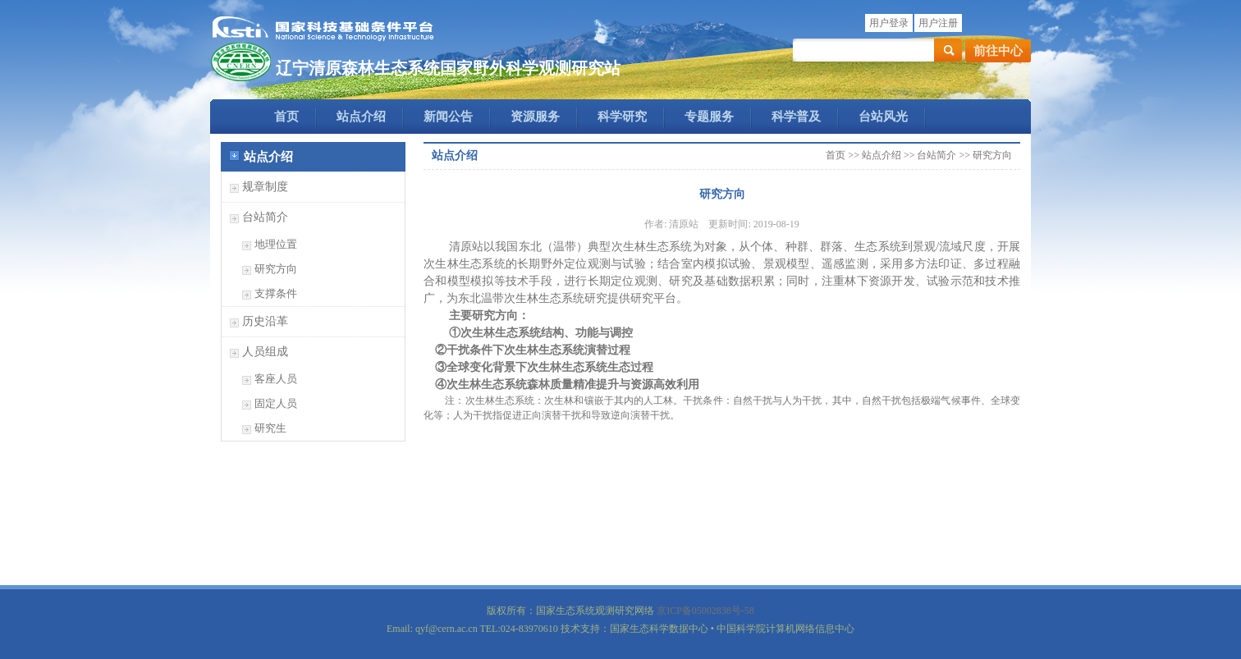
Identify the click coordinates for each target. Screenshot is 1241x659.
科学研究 (622, 116)
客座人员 (275, 379)
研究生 (270, 428)
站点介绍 (361, 116)
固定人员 (275, 403)
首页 (286, 116)
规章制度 (265, 187)
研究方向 (275, 269)
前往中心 (998, 50)
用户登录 (889, 23)
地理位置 (275, 244)
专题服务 (709, 116)
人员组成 (265, 352)
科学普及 (796, 116)
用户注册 (938, 23)
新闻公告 (448, 116)
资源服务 (535, 116)
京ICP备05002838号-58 (705, 610)
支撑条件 (275, 293)
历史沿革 (265, 321)
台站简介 (265, 217)
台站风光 (883, 116)
